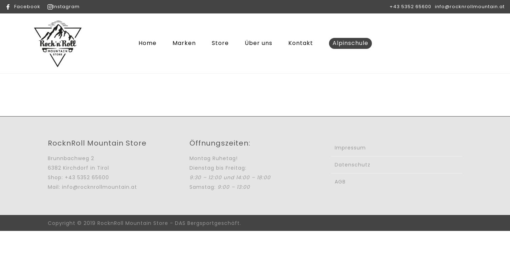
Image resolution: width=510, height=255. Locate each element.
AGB (340, 181)
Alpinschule (350, 43)
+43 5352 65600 (410, 6)
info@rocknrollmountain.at (470, 6)
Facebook (27, 6)
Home (147, 43)
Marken (184, 43)
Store (220, 43)
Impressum (350, 147)
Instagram (66, 6)
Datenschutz (352, 164)
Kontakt (300, 43)
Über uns (258, 43)
